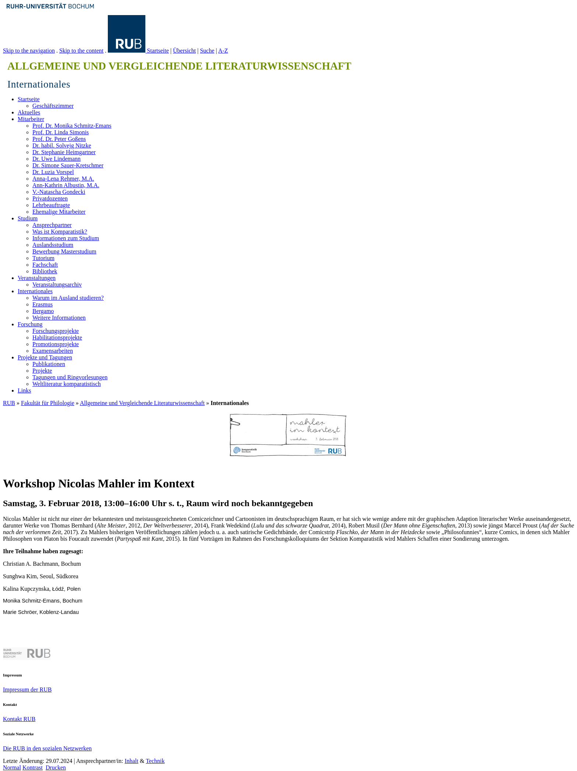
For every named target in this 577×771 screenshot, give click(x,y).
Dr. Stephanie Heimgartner (64, 152)
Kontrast (32, 767)
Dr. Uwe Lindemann (56, 159)
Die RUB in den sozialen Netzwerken (47, 748)
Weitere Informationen (59, 318)
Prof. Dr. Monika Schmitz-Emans (71, 125)
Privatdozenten (50, 198)
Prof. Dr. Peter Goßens (59, 139)
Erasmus (42, 304)
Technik (155, 761)
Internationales (35, 291)
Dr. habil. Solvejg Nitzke (61, 145)
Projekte (42, 370)
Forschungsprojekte (55, 331)
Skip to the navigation (29, 50)
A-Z (223, 50)
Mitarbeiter (31, 119)
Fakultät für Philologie (47, 403)
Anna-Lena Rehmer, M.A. (63, 178)
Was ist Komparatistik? (59, 231)
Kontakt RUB (19, 719)
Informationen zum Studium (65, 238)
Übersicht (184, 50)
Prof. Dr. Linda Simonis (60, 132)
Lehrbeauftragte (51, 205)
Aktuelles (29, 112)
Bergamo (43, 311)
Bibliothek (44, 271)
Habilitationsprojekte (57, 337)
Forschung (30, 324)
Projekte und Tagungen (45, 357)
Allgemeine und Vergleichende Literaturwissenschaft (142, 403)
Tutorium (43, 258)
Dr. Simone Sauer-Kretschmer (67, 165)
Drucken (56, 767)
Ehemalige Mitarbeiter (58, 212)
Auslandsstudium (52, 245)
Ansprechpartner (52, 225)
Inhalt (131, 761)
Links (24, 390)
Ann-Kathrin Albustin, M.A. (65, 185)
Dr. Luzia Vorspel (53, 172)
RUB (9, 403)
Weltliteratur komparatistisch (66, 384)
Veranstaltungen (37, 278)
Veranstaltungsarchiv (57, 284)
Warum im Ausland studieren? (68, 298)
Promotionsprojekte (55, 344)
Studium (28, 218)
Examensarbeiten (52, 351)
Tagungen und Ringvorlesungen (69, 377)
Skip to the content (81, 50)
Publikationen (48, 364)
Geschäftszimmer (53, 106)
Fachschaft (45, 265)
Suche (207, 50)
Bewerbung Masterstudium (64, 251)
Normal (12, 767)
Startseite (158, 50)
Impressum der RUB (27, 689)
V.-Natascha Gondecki (58, 192)
